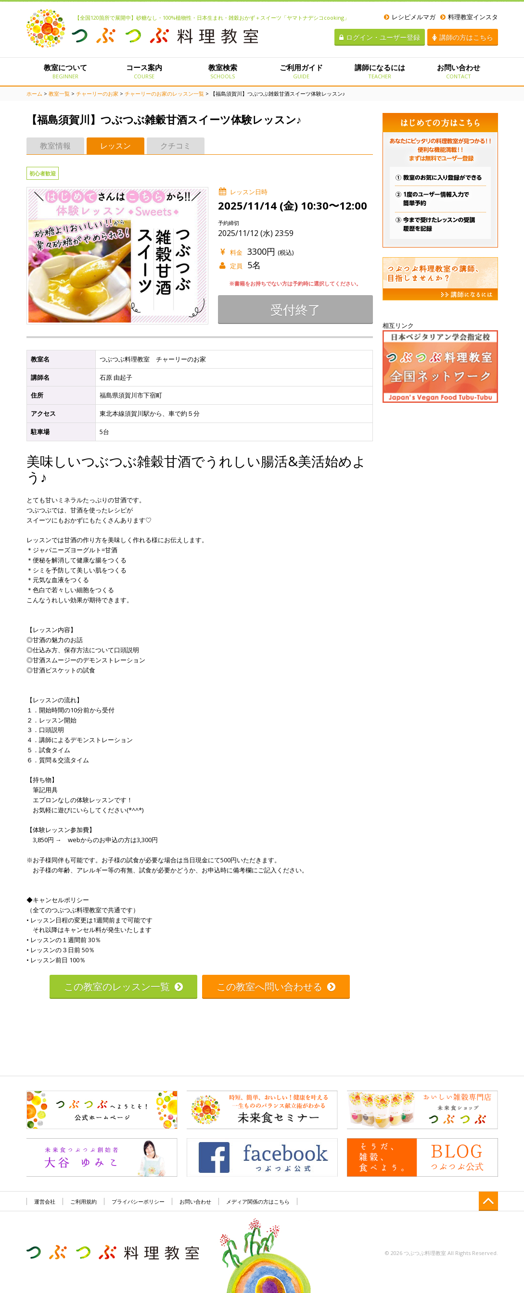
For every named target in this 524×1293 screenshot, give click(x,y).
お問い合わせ (458, 71)
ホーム (34, 93)
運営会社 (44, 1201)
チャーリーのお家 (97, 93)
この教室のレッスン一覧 (123, 986)
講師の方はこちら (462, 37)
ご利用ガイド (301, 71)
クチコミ (175, 145)
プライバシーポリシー (138, 1201)
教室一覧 (59, 93)
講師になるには (380, 71)
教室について (65, 71)
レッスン (115, 145)
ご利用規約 (83, 1201)
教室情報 (55, 145)
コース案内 (144, 71)
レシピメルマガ (409, 16)
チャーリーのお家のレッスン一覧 (164, 93)
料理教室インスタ (469, 16)
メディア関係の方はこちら (258, 1201)
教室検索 (222, 71)
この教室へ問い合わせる (276, 986)
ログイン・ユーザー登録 (379, 37)
